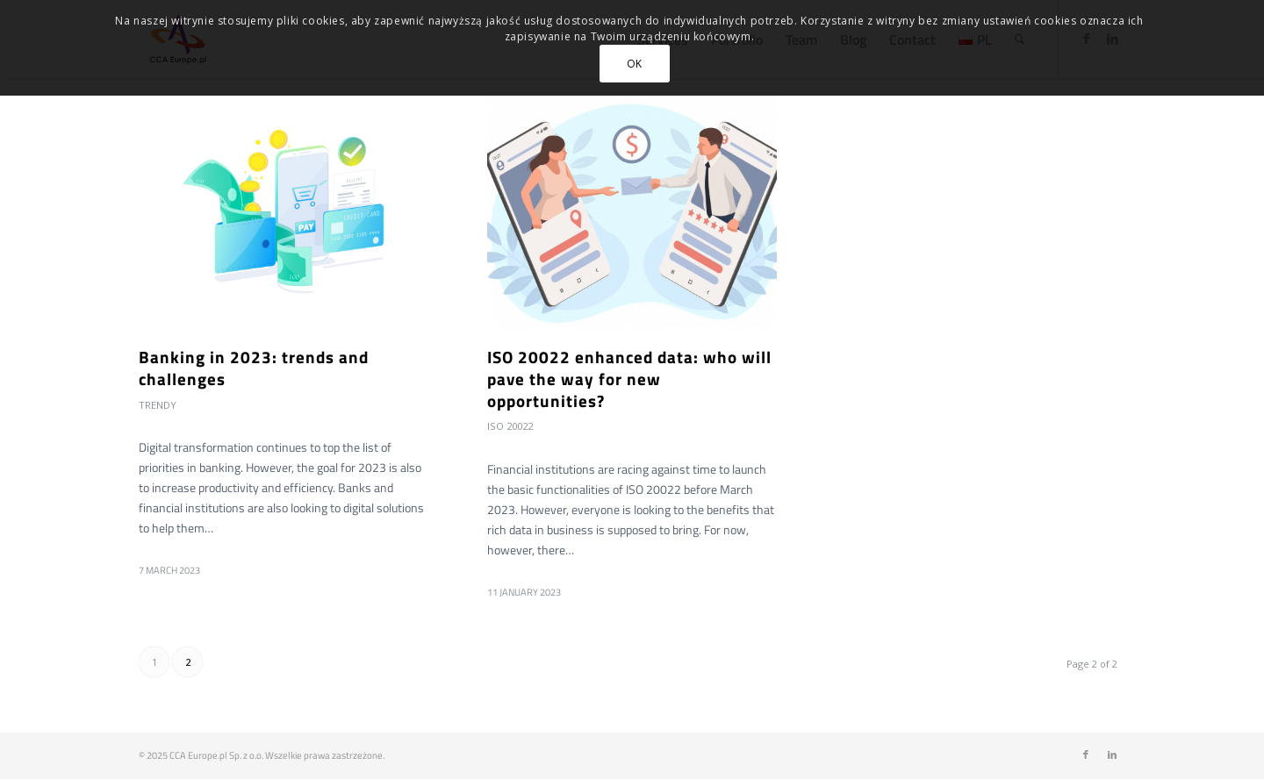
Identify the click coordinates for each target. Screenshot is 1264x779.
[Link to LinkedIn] (1112, 754)
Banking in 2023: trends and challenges (254, 367)
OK (635, 63)
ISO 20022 (510, 425)
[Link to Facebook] (1086, 754)
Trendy (157, 404)
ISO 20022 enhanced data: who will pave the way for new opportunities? (629, 378)
